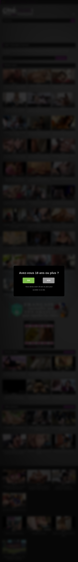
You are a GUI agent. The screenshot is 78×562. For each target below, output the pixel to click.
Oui (28, 280)
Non (48, 280)
